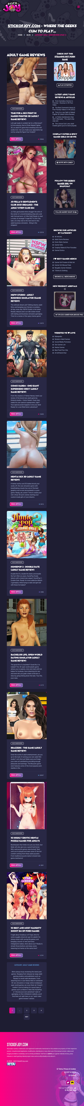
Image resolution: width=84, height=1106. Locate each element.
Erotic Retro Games (61, 242)
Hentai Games (59, 347)
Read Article (16, 139)
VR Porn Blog (71, 1090)
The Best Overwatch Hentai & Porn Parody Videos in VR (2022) (64, 109)
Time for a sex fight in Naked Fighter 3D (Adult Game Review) (64, 113)
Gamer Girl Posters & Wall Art (65, 262)
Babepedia (58, 336)
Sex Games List (60, 345)
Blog (29, 35)
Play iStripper (65, 85)
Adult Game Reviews (62, 239)
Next (26, 1017)
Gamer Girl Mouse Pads (63, 265)
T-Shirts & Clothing (61, 271)
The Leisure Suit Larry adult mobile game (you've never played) (64, 125)
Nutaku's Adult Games (62, 339)
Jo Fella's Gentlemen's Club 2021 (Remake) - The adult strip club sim (63, 119)
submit (50, 1053)
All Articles (58, 237)
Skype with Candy (65, 163)
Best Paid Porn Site (61, 350)
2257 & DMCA (71, 1072)
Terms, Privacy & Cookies (67, 1069)
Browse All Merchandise (65, 277)
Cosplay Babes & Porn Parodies (65, 248)
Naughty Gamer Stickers (63, 268)
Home (20, 35)
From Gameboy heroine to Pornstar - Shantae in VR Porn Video (63, 103)
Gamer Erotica (59, 250)
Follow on (66, 212)
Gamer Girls (59, 245)
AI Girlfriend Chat (60, 353)
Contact (73, 1075)
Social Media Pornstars (63, 342)
